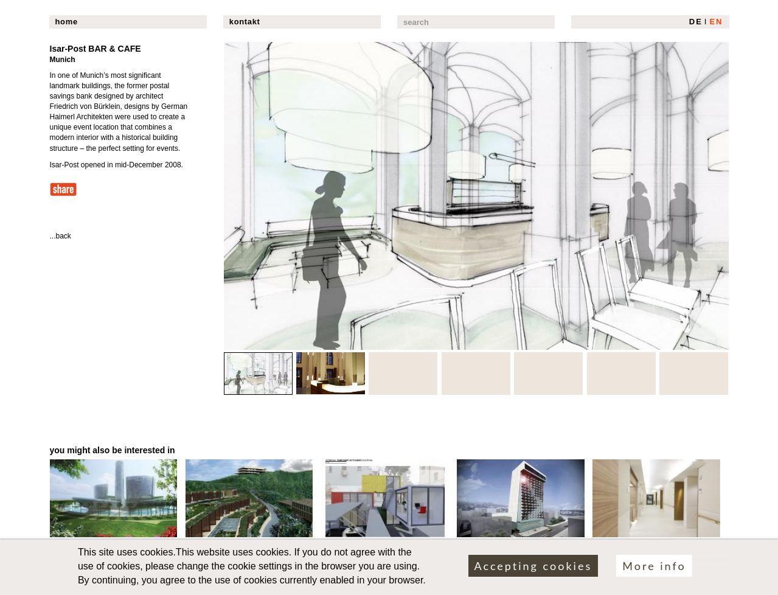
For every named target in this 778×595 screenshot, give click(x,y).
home (66, 21)
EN (716, 21)
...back (60, 236)
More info (654, 569)
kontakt (244, 21)
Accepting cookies (533, 569)
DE (696, 21)
